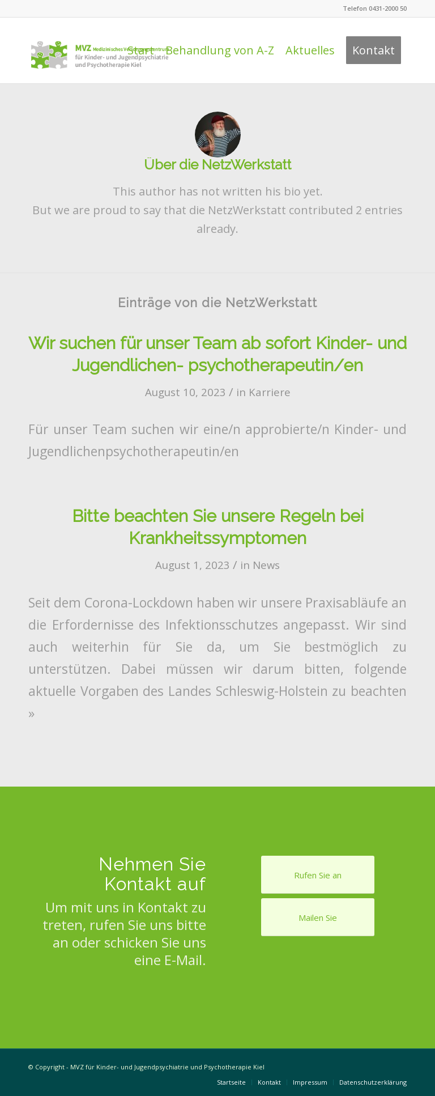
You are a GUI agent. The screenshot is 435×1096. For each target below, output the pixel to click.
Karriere (270, 392)
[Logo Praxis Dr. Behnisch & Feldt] (100, 50)
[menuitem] (141, 50)
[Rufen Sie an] (317, 875)
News (266, 565)
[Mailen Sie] (317, 917)
